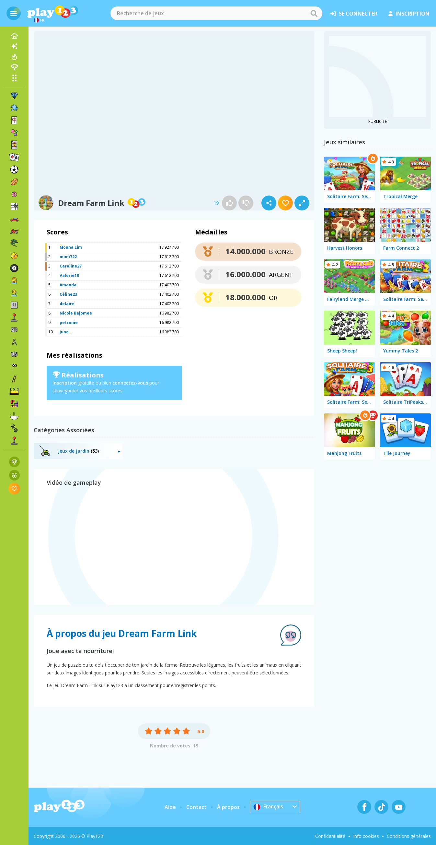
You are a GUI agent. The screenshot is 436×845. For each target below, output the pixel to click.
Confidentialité (330, 836)
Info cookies (366, 836)
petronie (69, 322)
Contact (196, 807)
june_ (65, 332)
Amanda (68, 285)
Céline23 (68, 294)
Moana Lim (71, 247)
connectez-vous (130, 383)
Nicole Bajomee (76, 313)
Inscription (64, 383)
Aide (170, 807)
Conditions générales (409, 836)
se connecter (353, 13)
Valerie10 (69, 275)
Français (269, 806)
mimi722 (68, 256)
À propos (228, 807)
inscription (409, 13)
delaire (67, 303)
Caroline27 (71, 266)
